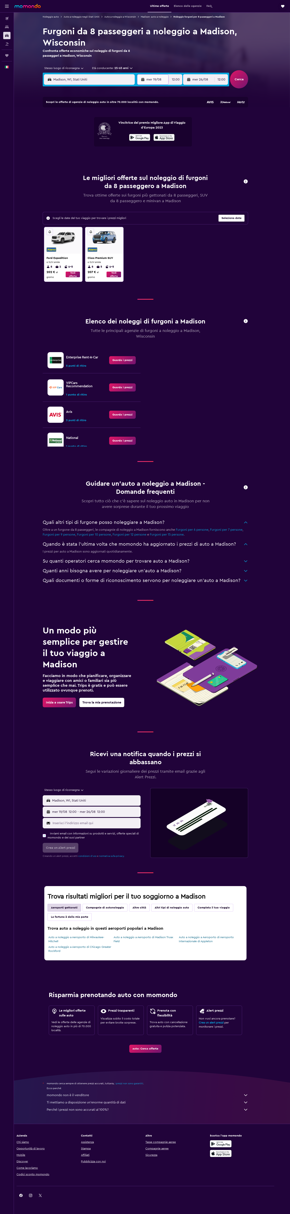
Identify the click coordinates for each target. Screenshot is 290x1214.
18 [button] (90, 146)
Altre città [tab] (146, 907)
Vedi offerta (79, 274)
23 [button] (138, 146)
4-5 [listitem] (75, 266)
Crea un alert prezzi (217, 1022)
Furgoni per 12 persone (136, 534)
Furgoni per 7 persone (233, 529)
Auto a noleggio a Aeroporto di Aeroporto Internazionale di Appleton (212, 939)
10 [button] (80, 136)
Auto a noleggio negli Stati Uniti (88, 17)
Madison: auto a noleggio (161, 17)
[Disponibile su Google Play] (232, 1143)
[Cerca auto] (7, 35)
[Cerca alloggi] (7, 27)
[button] (6, 6)
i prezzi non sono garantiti (135, 1083)
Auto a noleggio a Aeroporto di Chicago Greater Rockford (86, 949)
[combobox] (69, 68)
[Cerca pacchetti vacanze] (7, 44)
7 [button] (119, 127)
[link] (129, 360)
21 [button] (119, 146)
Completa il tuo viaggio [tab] (220, 907)
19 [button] (99, 146)
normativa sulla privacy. (118, 856)
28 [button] (119, 156)
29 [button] (128, 156)
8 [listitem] (56, 266)
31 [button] (80, 165)
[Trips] (7, 55)
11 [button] (90, 136)
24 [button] (80, 156)
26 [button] (100, 156)
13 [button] (109, 136)
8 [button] (129, 127)
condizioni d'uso (94, 856)
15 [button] (128, 136)
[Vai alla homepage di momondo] (27, 6)
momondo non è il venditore (154, 1095)
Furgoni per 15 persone (173, 534)
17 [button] (80, 146)
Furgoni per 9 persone (65, 534)
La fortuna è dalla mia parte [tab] (76, 917)
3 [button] (80, 127)
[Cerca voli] (7, 19)
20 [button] (109, 146)
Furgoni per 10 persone (101, 534)
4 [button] (90, 127)
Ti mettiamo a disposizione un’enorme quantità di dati (154, 1102)
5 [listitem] (106, 266)
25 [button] (90, 156)
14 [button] (119, 136)
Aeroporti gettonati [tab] (71, 907)
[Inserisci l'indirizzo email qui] (102, 823)
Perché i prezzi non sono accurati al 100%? (154, 1109)
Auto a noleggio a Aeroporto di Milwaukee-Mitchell (83, 939)
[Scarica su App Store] (232, 1153)
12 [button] (99, 136)
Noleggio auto (57, 17)
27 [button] (109, 156)
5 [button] (100, 127)
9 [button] (138, 127)
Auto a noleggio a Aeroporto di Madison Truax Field (150, 939)
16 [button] (138, 136)
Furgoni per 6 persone (198, 529)
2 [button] (138, 117)
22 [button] (128, 146)
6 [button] (109, 127)
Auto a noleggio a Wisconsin (127, 17)
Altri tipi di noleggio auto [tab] (178, 907)
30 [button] (138, 156)
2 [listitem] (65, 266)
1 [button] (128, 117)
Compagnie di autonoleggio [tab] (112, 907)
